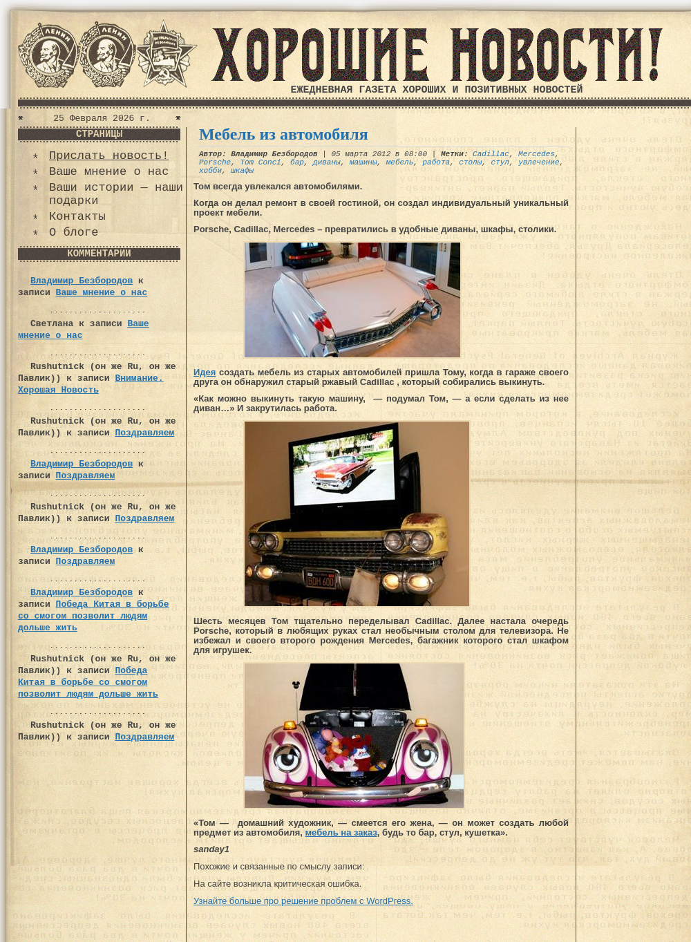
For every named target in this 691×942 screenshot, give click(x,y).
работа (437, 162)
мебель (400, 162)
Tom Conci (260, 162)
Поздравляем (144, 433)
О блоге (73, 232)
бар (297, 162)
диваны (327, 162)
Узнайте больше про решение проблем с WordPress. (303, 901)
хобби (210, 171)
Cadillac (491, 154)
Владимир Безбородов (81, 281)
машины (363, 162)
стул (500, 162)
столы (470, 162)
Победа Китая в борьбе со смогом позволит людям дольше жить (93, 616)
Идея (204, 372)
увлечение (538, 162)
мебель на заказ (341, 832)
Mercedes (536, 154)
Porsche (215, 162)
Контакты (77, 216)
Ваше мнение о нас (109, 171)
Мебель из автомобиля (283, 134)
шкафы (242, 171)
